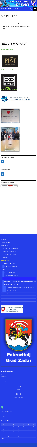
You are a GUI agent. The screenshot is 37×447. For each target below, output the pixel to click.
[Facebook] (2, 161)
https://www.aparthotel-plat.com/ (8, 69)
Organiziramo (5, 260)
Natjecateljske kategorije (10, 248)
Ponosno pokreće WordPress (7, 445)
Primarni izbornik (35, 9)
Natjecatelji (4, 245)
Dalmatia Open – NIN (9, 272)
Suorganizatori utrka (8, 263)
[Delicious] (2, 174)
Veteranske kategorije (9, 251)
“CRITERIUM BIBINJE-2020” (10, 266)
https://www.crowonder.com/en (7, 104)
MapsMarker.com (8, 411)
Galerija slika (5, 294)
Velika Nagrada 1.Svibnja (11, 275)
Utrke (4, 269)
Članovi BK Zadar (5, 242)
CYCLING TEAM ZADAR (9, 9)
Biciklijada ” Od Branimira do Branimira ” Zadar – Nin (20, 287)
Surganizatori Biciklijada (11, 284)
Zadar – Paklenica (11, 290)
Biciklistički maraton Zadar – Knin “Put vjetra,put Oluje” (20, 281)
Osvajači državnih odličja (8, 300)
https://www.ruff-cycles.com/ (7, 49)
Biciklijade (5, 278)
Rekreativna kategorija (9, 254)
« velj (2, 438)
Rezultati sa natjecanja (7, 297)
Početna (3, 239)
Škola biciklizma (7, 257)
